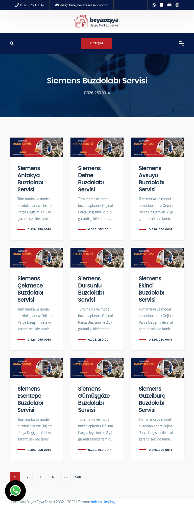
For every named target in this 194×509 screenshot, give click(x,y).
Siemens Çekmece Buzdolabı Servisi (30, 289)
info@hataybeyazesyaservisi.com (84, 5)
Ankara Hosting (103, 502)
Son (78, 477)
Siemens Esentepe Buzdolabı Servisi (30, 399)
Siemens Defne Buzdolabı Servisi (91, 178)
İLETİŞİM (96, 43)
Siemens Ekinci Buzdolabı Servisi (151, 289)
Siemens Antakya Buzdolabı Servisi (30, 178)
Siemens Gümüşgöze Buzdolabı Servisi (94, 399)
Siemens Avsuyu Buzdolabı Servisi (151, 178)
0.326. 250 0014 (32, 5)
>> (65, 477)
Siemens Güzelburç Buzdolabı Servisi (152, 399)
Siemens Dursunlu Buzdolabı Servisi (91, 289)
